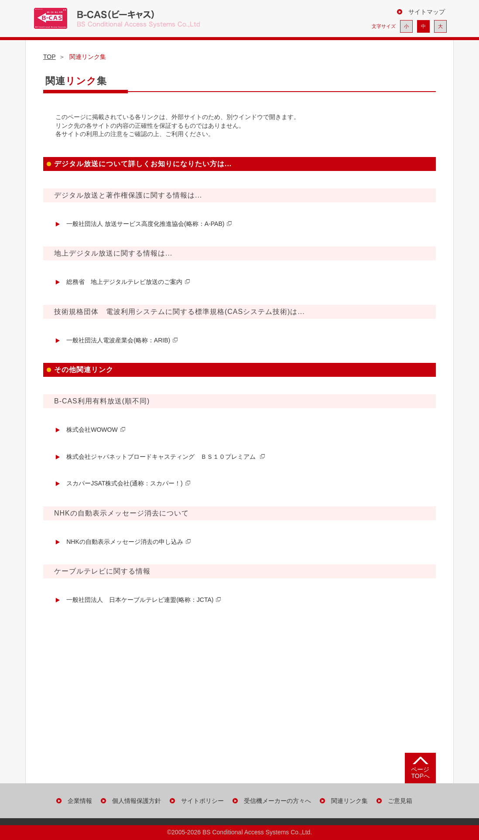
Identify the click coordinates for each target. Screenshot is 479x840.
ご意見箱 (400, 800)
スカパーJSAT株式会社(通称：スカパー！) (124, 483)
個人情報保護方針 (136, 800)
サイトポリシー (202, 800)
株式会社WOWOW (91, 429)
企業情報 (80, 800)
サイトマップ (426, 12)
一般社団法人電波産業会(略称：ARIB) (118, 340)
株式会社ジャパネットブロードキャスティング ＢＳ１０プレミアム (161, 456)
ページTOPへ (420, 772)
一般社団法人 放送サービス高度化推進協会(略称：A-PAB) (145, 223)
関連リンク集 (349, 800)
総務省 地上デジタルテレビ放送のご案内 (124, 281)
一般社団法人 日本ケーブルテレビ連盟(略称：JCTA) (139, 599)
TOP (49, 56)
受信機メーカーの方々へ (277, 800)
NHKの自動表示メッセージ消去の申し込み (124, 541)
